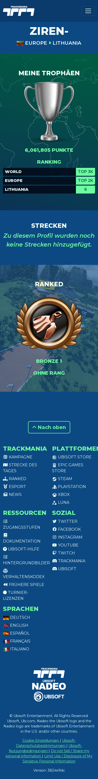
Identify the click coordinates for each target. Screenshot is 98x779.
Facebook (66, 529)
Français (16, 641)
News (12, 494)
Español (16, 633)
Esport (14, 486)
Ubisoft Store (72, 457)
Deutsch (16, 617)
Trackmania (68, 561)
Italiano (16, 649)
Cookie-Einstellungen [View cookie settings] (41, 740)
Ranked (14, 478)
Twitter (64, 521)
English (15, 625)
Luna (60, 502)
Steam (62, 478)
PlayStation (69, 486)
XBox (61, 494)
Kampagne (17, 457)
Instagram (67, 537)
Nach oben (49, 427)
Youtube (65, 545)
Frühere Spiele (23, 584)
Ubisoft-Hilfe (21, 549)
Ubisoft (64, 568)
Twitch (63, 553)
